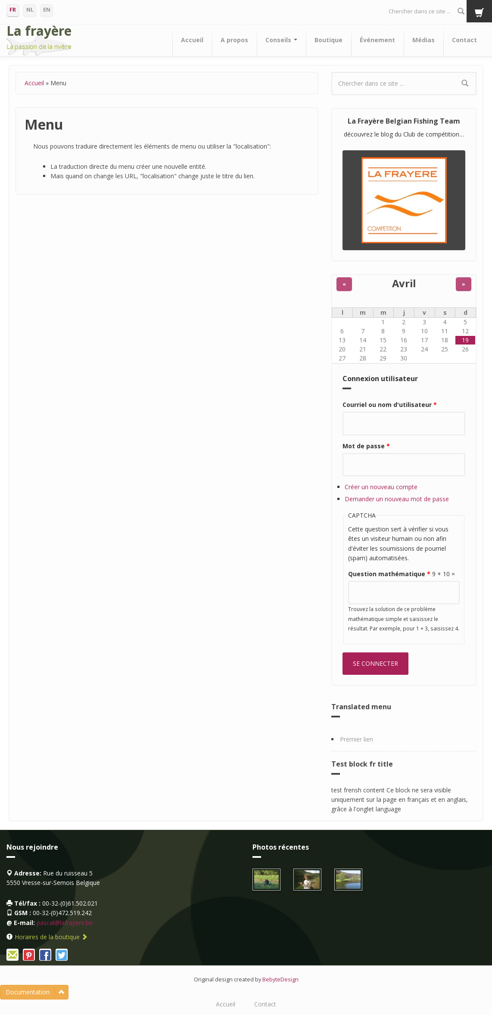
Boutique (329, 40)
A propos (234, 40)
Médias (423, 40)
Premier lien (356, 739)
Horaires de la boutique (51, 937)
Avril (404, 283)
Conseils (281, 40)
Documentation (28, 992)
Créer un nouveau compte (381, 487)
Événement (377, 40)
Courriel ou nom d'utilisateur (390, 404)
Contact (464, 40)
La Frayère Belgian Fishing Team (404, 121)
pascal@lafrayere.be (65, 923)
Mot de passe (366, 446)
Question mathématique (389, 574)
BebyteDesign (280, 979)
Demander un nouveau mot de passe (397, 499)
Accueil (192, 40)
